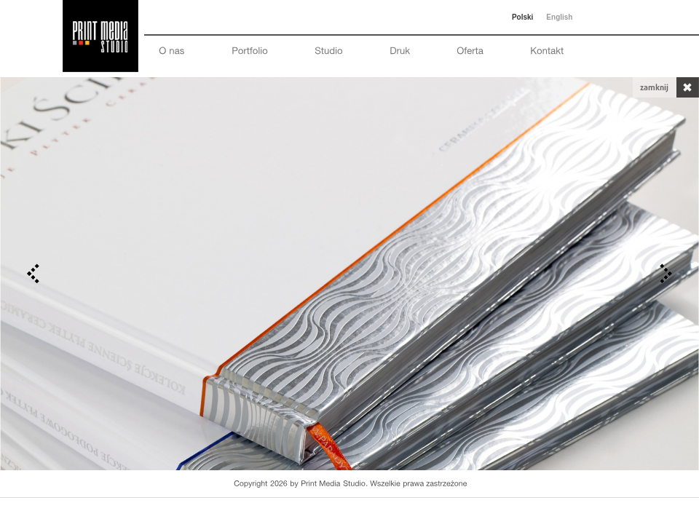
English (559, 17)
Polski (522, 17)
